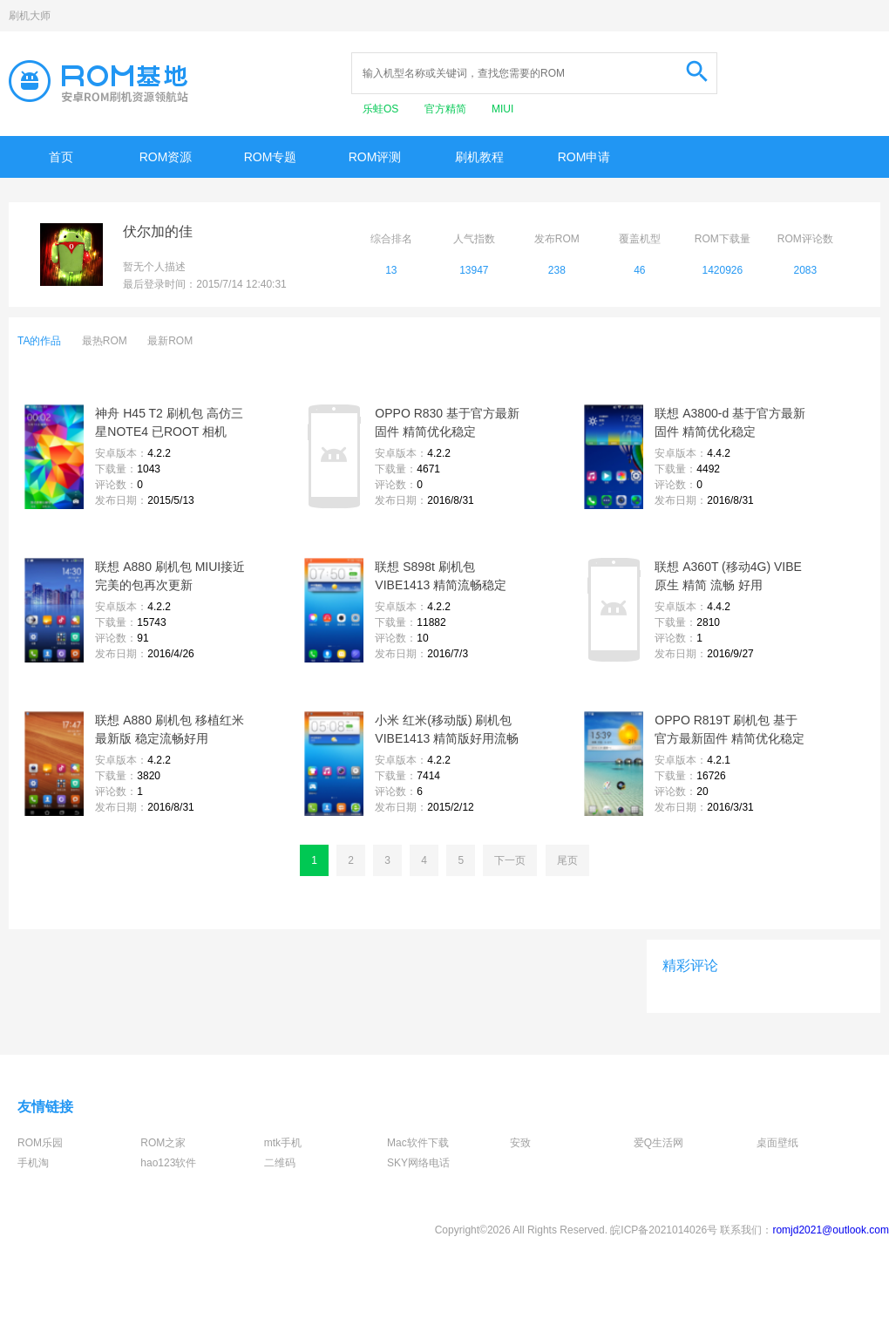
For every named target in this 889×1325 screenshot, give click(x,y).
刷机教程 (479, 157)
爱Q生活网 (658, 1143)
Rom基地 (98, 81)
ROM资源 (166, 157)
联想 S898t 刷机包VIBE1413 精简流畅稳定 (440, 576)
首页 (61, 157)
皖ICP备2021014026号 (663, 1230)
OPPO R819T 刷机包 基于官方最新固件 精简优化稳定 (729, 729)
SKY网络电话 (418, 1163)
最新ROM (170, 341)
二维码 (279, 1163)
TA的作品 (39, 341)
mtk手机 (283, 1143)
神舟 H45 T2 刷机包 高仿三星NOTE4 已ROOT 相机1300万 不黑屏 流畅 (168, 423)
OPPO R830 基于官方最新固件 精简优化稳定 (447, 422)
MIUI (502, 109)
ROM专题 (270, 157)
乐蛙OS (382, 109)
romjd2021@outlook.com (830, 1230)
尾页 (567, 860)
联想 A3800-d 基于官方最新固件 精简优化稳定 (730, 422)
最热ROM (104, 341)
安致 (520, 1143)
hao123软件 (168, 1163)
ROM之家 (163, 1143)
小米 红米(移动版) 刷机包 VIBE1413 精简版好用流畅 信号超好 (447, 730)
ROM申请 (584, 157)
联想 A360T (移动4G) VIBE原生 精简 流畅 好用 (728, 576)
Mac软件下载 (418, 1143)
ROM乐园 (40, 1143)
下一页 (510, 860)
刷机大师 (30, 16)
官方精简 (446, 109)
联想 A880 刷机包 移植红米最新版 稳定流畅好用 (169, 729)
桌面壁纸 (777, 1143)
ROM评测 (375, 157)
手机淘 (33, 1163)
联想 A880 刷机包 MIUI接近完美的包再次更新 (170, 576)
